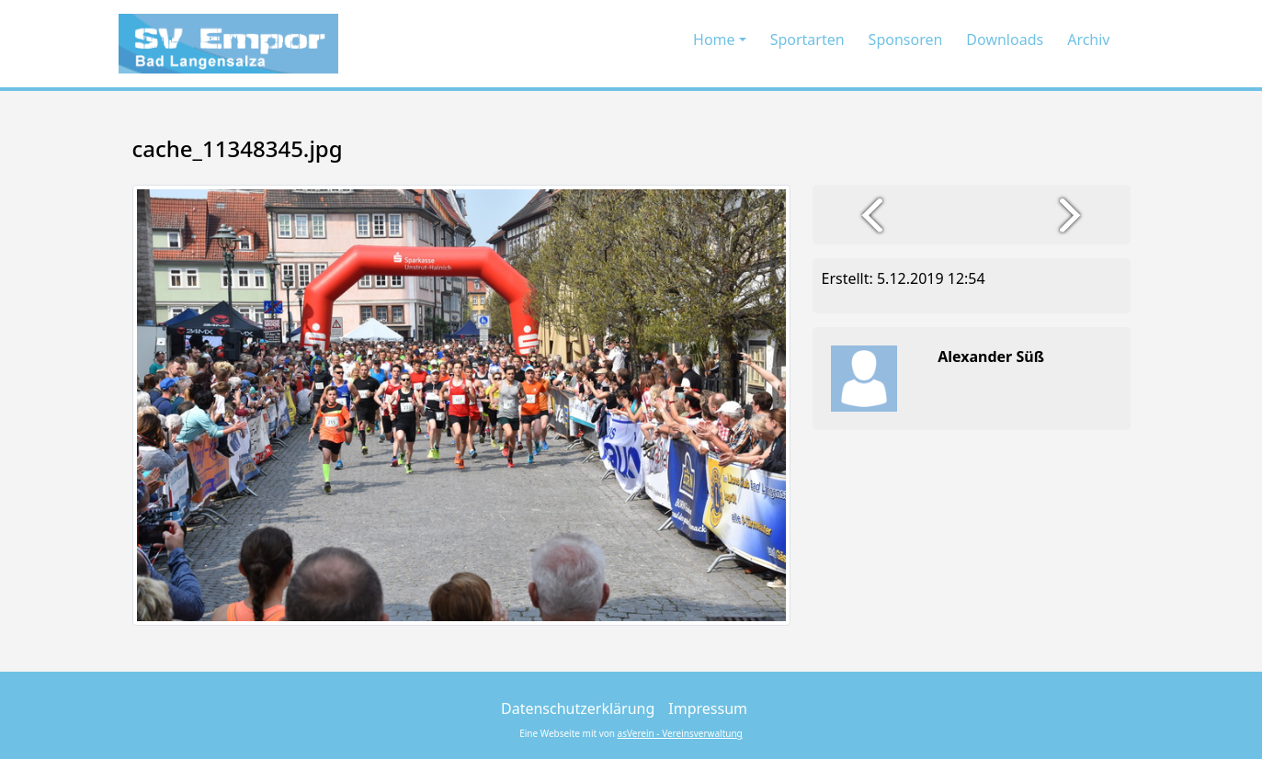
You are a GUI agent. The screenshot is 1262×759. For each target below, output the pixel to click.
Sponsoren (906, 39)
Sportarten (807, 39)
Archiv (1088, 39)
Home (714, 39)
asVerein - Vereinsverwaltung (680, 733)
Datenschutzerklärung (577, 708)
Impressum (707, 708)
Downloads (1004, 39)
